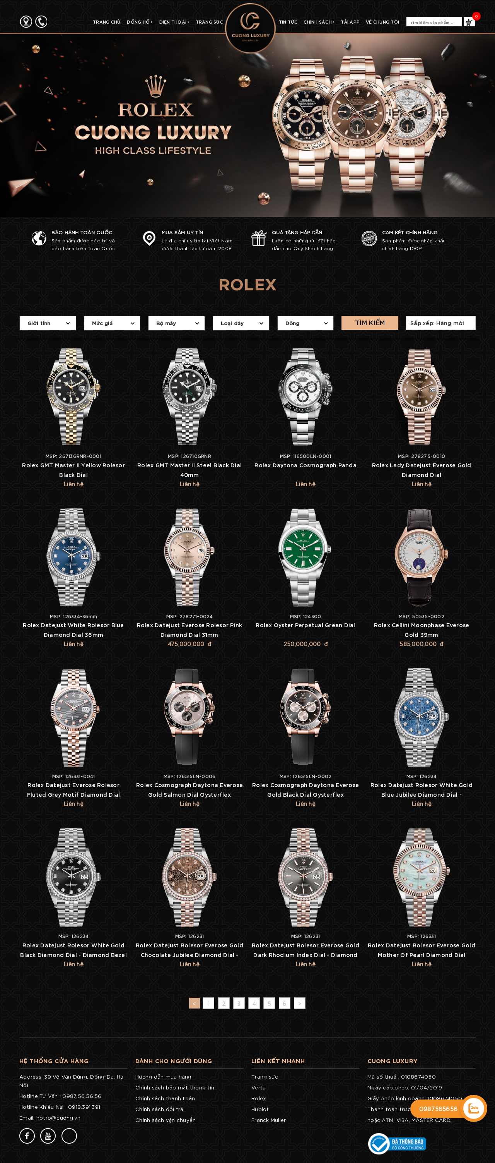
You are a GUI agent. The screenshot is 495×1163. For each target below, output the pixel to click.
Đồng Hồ (139, 21)
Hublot (260, 1109)
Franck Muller (268, 1120)
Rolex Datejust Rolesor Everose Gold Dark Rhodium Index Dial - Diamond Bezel (305, 954)
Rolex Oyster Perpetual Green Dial (305, 624)
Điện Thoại (174, 21)
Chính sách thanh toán (165, 1098)
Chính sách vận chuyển (165, 1120)
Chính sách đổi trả (159, 1109)
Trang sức (264, 1076)
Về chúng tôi (382, 21)
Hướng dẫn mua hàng (163, 1076)
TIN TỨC (288, 21)
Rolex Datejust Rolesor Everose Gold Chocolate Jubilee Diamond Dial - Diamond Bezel (189, 954)
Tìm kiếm (370, 322)
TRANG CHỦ (106, 21)
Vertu (258, 1087)
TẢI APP (350, 21)
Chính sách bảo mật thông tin (174, 1087)
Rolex (258, 1098)
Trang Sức (209, 21)
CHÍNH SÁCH (319, 21)
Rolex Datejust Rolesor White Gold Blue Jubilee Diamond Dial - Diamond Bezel (421, 794)
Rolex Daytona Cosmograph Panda (305, 464)
